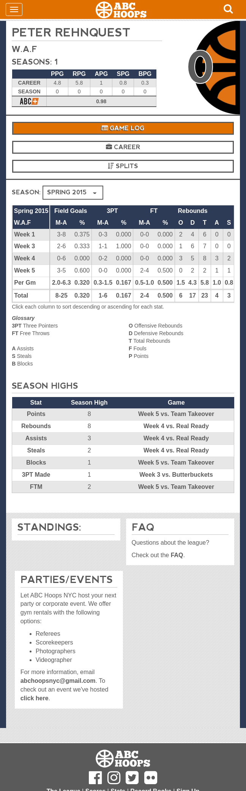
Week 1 (24, 234)
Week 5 (24, 270)
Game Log (123, 128)
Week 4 (24, 258)
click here (34, 698)
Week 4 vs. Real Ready (176, 426)
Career (123, 147)
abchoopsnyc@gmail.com (58, 681)
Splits (123, 166)
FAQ (177, 555)
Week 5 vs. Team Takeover (176, 414)
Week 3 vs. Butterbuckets (176, 474)
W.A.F (24, 49)
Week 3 (24, 246)
